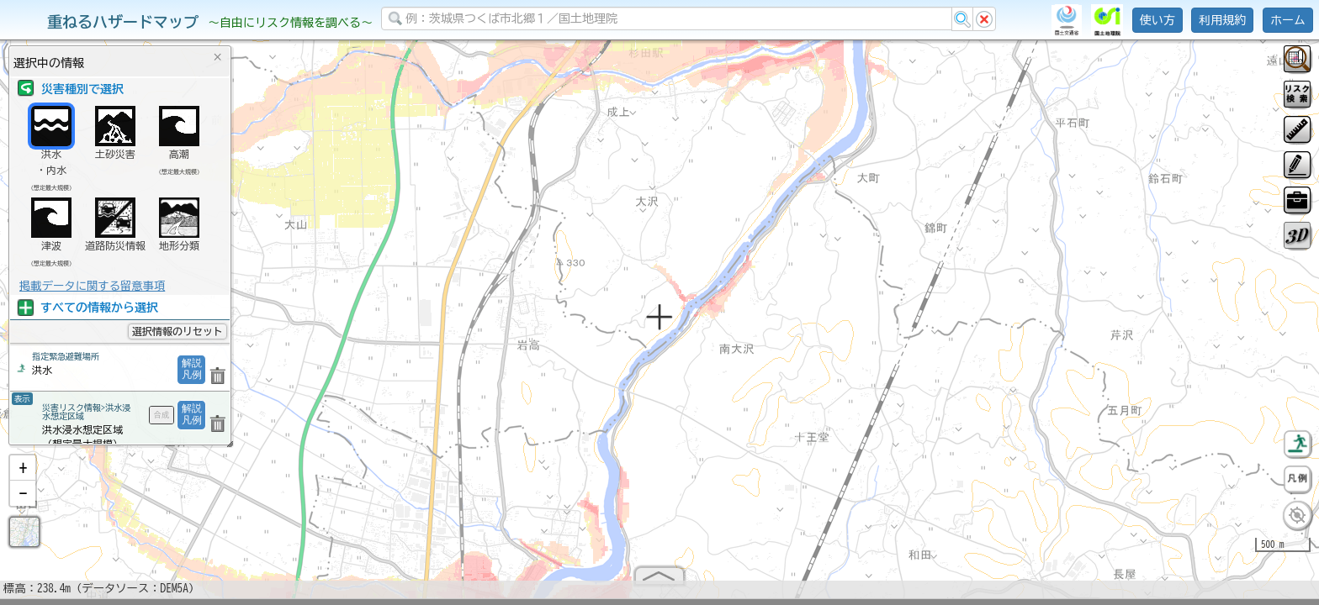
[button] (22, 474)
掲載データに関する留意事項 (92, 286)
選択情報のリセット (177, 331)
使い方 (1157, 20)
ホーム (1288, 20)
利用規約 (1222, 20)
